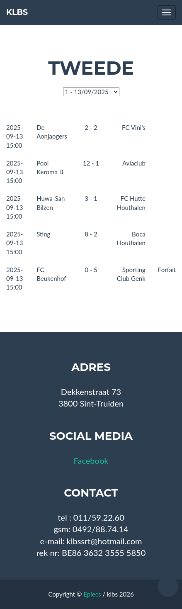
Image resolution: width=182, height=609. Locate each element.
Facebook (91, 460)
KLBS (17, 12)
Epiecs (92, 594)
